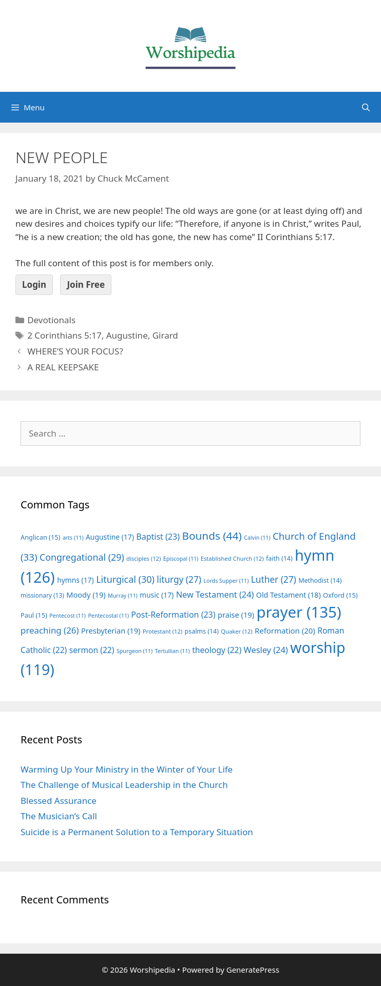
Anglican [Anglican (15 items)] (40, 537)
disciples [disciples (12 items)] (143, 558)
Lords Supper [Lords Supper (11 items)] (226, 580)
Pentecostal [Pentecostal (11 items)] (108, 615)
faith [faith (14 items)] (279, 558)
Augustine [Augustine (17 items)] (110, 537)
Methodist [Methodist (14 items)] (319, 580)
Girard (165, 335)
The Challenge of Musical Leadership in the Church (124, 785)
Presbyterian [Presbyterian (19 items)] (110, 630)
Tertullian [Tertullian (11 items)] (172, 651)
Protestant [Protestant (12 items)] (162, 631)
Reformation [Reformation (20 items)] (285, 630)
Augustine (127, 335)
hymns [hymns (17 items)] (75, 580)
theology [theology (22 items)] (216, 650)
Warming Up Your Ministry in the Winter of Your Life (127, 769)
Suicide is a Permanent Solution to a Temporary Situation (137, 832)
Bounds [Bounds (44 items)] (211, 535)
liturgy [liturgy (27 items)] (179, 579)
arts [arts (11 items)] (73, 537)
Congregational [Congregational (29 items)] (82, 557)
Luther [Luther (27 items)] (273, 579)
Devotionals (51, 320)
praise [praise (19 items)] (236, 614)
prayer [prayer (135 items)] (298, 612)
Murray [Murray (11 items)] (123, 595)
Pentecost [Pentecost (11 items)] (67, 615)
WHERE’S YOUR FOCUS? (75, 351)
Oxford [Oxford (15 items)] (340, 595)
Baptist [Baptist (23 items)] (158, 536)
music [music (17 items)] (157, 595)
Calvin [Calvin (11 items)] (257, 537)
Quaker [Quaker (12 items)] (236, 631)
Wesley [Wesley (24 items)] (266, 650)
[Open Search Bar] (366, 107)
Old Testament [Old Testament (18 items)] (288, 595)
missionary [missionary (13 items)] (42, 595)
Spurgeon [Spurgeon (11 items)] (135, 651)
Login (34, 284)
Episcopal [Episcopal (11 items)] (181, 558)
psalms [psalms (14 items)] (202, 631)
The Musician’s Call (59, 816)
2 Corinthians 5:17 (64, 335)
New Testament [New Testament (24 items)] (215, 594)
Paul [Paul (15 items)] (34, 615)
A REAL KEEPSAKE (63, 367)
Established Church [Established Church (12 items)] (232, 558)
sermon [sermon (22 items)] (92, 650)
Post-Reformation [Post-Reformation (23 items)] (173, 614)
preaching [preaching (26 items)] (50, 630)
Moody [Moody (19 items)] (85, 594)
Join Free (86, 284)
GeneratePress (252, 969)
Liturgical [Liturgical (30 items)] (125, 579)
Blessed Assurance (59, 800)
